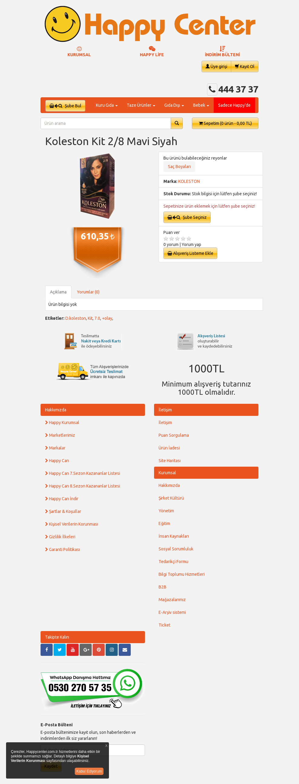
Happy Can (57, 460)
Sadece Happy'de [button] (234, 105)
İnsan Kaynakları (174, 536)
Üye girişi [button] (216, 66)
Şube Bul (65, 105)
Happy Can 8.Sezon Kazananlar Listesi (82, 486)
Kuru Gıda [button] (107, 105)
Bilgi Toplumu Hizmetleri (182, 574)
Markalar (55, 447)
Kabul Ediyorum (89, 771)
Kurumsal (167, 472)
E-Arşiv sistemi (172, 612)
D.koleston (75, 318)
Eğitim (164, 523)
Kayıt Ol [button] (245, 66)
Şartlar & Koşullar (63, 511)
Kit (90, 318)
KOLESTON (189, 181)
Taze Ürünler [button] (141, 105)
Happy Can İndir (61, 498)
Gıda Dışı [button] (174, 105)
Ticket (164, 625)
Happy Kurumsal (62, 422)
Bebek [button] (201, 105)
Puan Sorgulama (174, 435)
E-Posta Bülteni (57, 724)
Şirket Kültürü (171, 498)
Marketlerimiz (60, 435)
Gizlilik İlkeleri (60, 536)
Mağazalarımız (172, 599)
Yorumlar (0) (88, 292)
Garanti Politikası (62, 549)
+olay (107, 318)
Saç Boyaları (179, 166)
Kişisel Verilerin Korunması (71, 524)
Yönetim (166, 510)
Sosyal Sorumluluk (176, 548)
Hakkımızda (55, 409)
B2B (162, 587)
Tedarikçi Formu (173, 561)
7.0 (97, 318)
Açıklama (58, 292)
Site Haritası (170, 460)
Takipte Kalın (57, 637)
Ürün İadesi (169, 447)
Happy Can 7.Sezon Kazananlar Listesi (82, 473)
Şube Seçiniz (187, 217)
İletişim (165, 409)
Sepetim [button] (225, 123)
